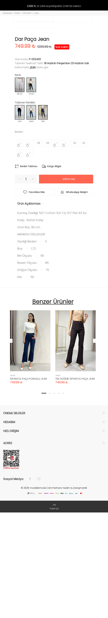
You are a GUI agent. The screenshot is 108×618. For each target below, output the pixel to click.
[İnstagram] (37, 584)
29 (47, 248)
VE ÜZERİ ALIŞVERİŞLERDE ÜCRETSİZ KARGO (54, 6)
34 (20, 258)
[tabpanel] (30, 449)
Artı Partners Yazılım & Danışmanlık (67, 593)
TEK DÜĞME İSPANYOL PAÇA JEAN (75, 484)
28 (38, 248)
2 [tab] (50, 498)
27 (29, 248)
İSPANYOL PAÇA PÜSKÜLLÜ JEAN (28, 484)
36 (29, 258)
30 (56, 248)
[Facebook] (31, 584)
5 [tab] (63, 498)
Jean (36, 13)
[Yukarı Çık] (54, 612)
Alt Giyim (27, 13)
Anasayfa (7, 13)
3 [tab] (54, 498)
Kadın (17, 13)
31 (66, 248)
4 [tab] (59, 498)
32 (74, 248)
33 (83, 248)
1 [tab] (43, 498)
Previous (11, 446)
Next (95, 446)
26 (20, 248)
